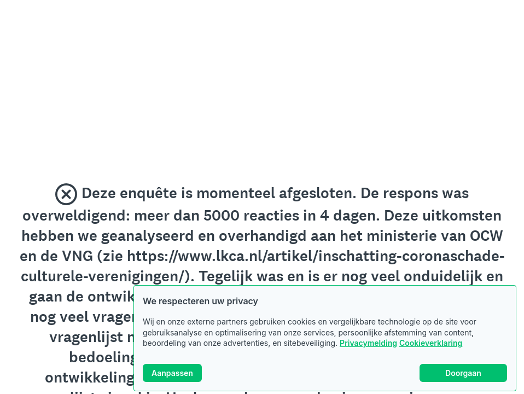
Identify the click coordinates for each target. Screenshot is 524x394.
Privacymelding (368, 342)
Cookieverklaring (430, 342)
